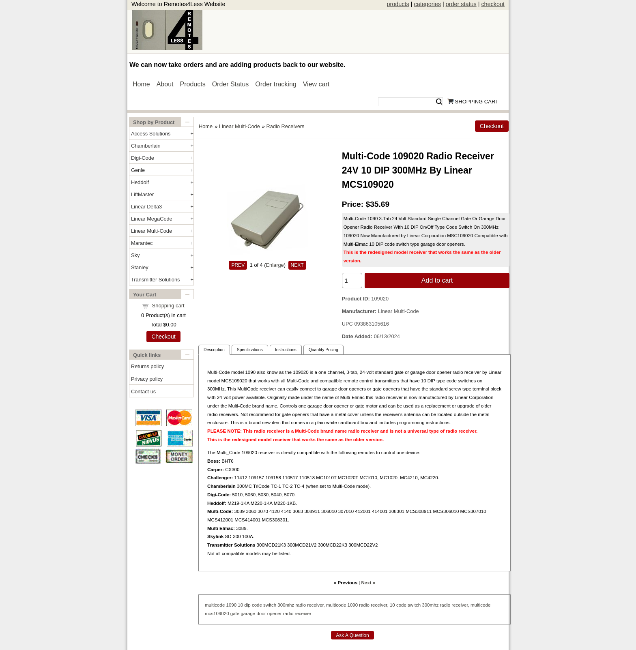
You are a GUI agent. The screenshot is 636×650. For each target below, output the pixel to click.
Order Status (230, 84)
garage (248, 613)
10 (240, 605)
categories (427, 4)
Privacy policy (147, 379)
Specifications (250, 350)
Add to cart (437, 280)
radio (300, 605)
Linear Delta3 (146, 207)
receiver (303, 613)
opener (274, 613)
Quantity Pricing (323, 350)
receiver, (316, 605)
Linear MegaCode (151, 219)
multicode (215, 605)
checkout (493, 4)
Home (141, 84)
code (257, 605)
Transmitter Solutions (155, 280)
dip (247, 605)
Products (193, 84)
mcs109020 (217, 613)
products (398, 4)
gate (234, 613)
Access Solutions (150, 134)
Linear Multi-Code (151, 231)
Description (214, 350)
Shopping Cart (476, 102)
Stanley (139, 267)
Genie (138, 170)
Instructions (286, 350)
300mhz (285, 605)
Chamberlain (146, 146)
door (261, 613)
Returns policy (147, 366)
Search (439, 101)
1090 (231, 605)
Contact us (143, 391)
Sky (135, 255)
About (165, 84)
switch (269, 605)
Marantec (142, 243)
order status (461, 4)
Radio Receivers (285, 126)
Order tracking (275, 84)
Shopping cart (168, 305)
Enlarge (275, 265)
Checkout (163, 336)
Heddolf (140, 182)
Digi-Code (142, 158)
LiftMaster (142, 194)
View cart (316, 84)
